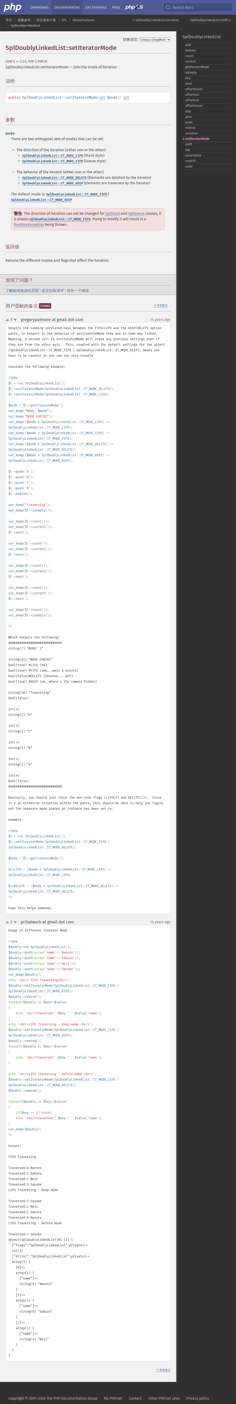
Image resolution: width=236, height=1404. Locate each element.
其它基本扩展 (46, 20)
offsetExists (194, 89)
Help (116, 7)
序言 (9, 20)
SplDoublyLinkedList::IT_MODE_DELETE (54, 178)
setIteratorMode (197, 139)
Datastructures (83, 20)
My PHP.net (113, 1398)
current (190, 62)
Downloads (39, 7)
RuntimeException (29, 224)
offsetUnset (194, 106)
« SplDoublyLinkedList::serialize (156, 20)
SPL (64, 20)
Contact (135, 1398)
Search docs (179, 7)
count (189, 56)
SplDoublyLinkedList (25, 26)
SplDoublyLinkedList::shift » (210, 20)
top (187, 150)
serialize (191, 133)
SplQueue (136, 213)
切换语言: (131, 39)
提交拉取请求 (53, 290)
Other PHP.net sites (164, 1398)
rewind (190, 128)
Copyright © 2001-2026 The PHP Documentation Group (52, 1398)
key (187, 78)
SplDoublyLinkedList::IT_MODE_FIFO (52, 161)
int (102, 97)
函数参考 (24, 20)
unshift (190, 161)
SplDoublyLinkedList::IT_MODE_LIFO (52, 156)
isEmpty (191, 73)
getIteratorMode (197, 67)
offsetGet (192, 95)
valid (188, 166)
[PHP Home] (13, 7)
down (15, 320)
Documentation (67, 7)
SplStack (112, 213)
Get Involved (95, 7)
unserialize (193, 155)
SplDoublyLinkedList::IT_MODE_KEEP (52, 183)
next (188, 84)
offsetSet (192, 100)
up (8, 320)
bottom (190, 50)
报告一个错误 (78, 290)
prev (188, 117)
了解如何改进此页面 (22, 290)
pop (188, 111)
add (188, 45)
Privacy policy (197, 1398)
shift (188, 144)
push (188, 122)
